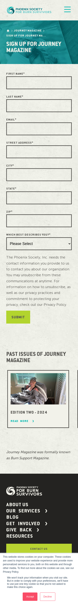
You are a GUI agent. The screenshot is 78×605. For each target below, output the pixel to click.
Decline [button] (47, 596)
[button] (39, 511)
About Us (17, 504)
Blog (12, 517)
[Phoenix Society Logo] (29, 10)
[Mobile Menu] (67, 10)
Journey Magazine (28, 30)
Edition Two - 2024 (29, 412)
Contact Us (39, 549)
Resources (19, 536)
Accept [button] (30, 596)
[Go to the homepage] (8, 30)
